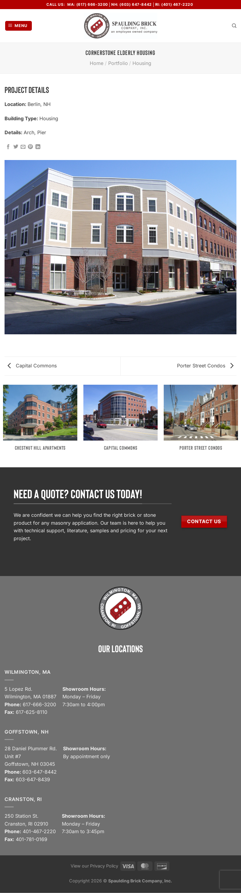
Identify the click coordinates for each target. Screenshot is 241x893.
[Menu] (18, 26)
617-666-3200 (39, 704)
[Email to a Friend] (23, 147)
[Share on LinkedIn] (37, 147)
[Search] (234, 26)
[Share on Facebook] (8, 147)
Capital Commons (32, 366)
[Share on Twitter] (15, 147)
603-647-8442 (39, 772)
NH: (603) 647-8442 (131, 4)
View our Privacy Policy (94, 865)
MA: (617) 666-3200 (87, 4)
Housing (141, 63)
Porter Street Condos (205, 366)
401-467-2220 (39, 831)
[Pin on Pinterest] (30, 147)
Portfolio (118, 63)
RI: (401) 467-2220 (174, 4)
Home (96, 63)
